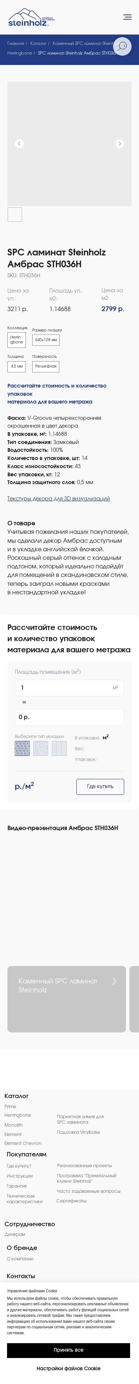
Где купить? (19, 1166)
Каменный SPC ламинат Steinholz (86, 44)
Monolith (13, 1125)
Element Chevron (23, 1144)
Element (12, 1135)
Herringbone (19, 53)
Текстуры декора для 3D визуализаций (58, 499)
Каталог (38, 44)
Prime (10, 1107)
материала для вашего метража (49, 402)
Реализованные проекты (84, 1166)
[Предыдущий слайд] (19, 143)
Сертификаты (71, 1201)
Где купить (100, 786)
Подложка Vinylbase (78, 1132)
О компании (20, 1259)
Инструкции (20, 1176)
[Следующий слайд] (119, 143)
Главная (15, 44)
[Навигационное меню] (127, 17)
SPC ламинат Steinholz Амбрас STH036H (78, 53)
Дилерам (14, 1235)
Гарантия (17, 1186)
